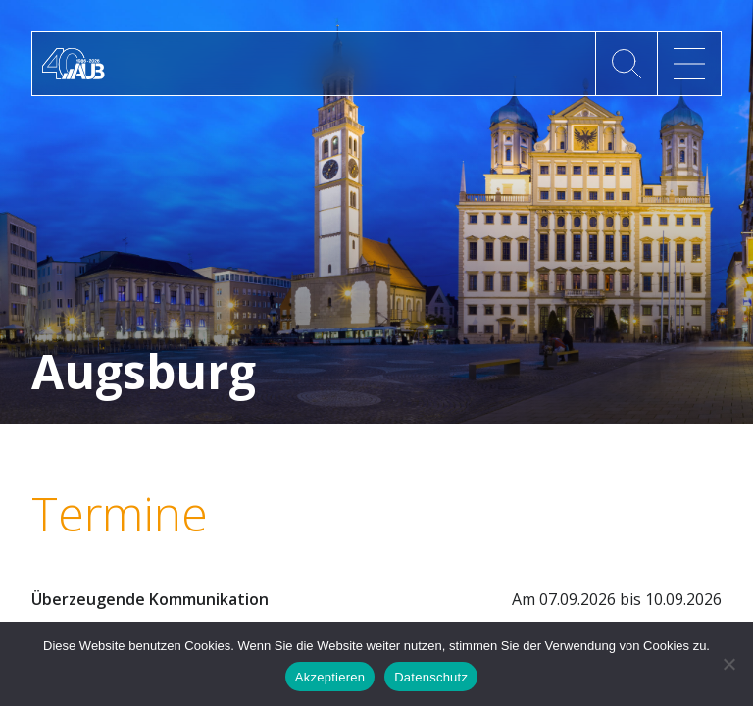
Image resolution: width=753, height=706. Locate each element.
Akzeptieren (330, 677)
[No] (728, 664)
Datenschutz (431, 677)
